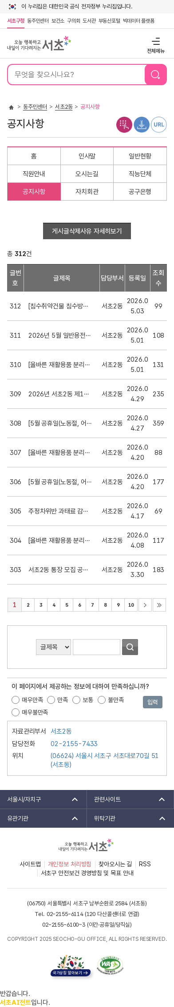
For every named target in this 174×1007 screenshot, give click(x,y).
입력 (152, 702)
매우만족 (32, 699)
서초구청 (15, 21)
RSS (145, 864)
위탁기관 (127, 818)
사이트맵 (30, 864)
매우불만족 (35, 712)
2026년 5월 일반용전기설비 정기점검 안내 (60, 336)
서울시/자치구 (39, 799)
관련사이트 (126, 799)
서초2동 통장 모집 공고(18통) (60, 570)
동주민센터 (37, 20)
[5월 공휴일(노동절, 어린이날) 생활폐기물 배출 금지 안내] (60, 482)
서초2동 (63, 106)
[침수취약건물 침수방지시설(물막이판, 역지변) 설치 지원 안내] (60, 306)
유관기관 (39, 818)
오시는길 (86, 174)
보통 (88, 699)
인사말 (87, 156)
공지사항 (34, 192)
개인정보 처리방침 (70, 864)
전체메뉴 (155, 41)
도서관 (89, 21)
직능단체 (140, 174)
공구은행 (140, 192)
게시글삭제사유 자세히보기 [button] (87, 231)
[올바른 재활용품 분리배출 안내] (60, 365)
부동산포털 (109, 21)
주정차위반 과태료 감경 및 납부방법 (60, 511)
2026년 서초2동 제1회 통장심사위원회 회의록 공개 (60, 394)
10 (129, 603)
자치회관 (86, 192)
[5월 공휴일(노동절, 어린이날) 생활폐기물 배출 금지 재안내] (60, 423)
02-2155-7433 (74, 744)
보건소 (57, 21)
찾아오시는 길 (115, 864)
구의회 (73, 21)
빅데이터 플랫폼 (138, 21)
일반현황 (140, 156)
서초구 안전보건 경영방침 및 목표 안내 (87, 873)
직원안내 (34, 174)
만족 (62, 699)
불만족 (116, 699)
